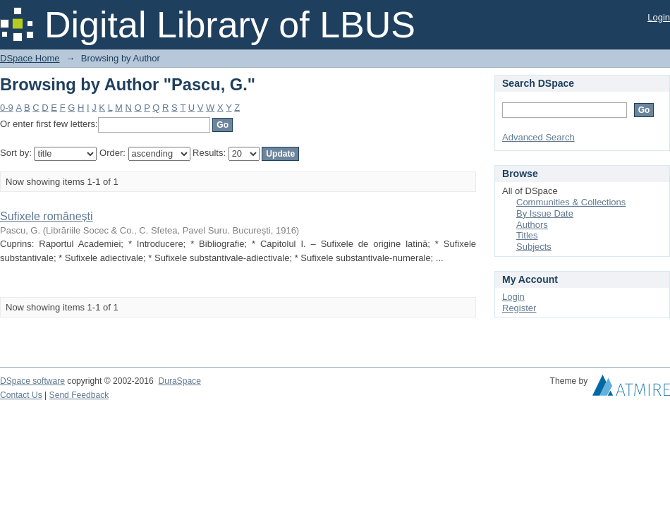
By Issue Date (544, 213)
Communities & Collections (571, 202)
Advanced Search (538, 137)
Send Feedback (79, 395)
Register (519, 308)
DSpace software (32, 381)
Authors (532, 224)
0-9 (6, 107)
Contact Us (21, 395)
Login (658, 17)
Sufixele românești (46, 216)
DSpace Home (30, 58)
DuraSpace (179, 381)
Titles (527, 235)
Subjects (534, 246)
